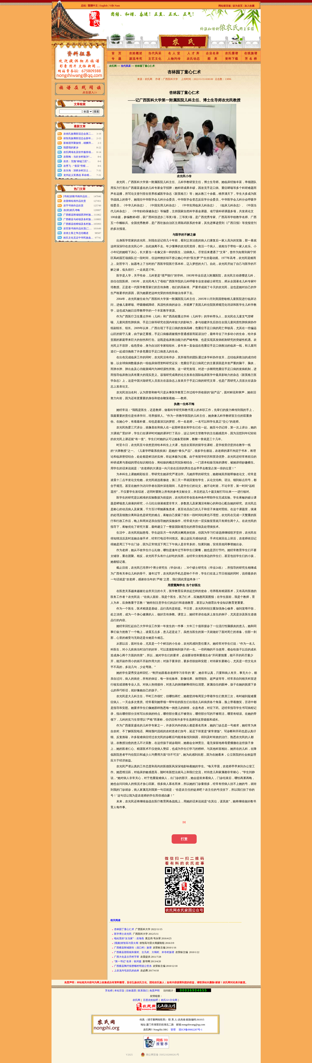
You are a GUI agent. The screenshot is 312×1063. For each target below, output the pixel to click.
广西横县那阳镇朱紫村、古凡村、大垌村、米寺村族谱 (144, 952)
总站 (83, 5)
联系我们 (143, 990)
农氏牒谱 (231, 53)
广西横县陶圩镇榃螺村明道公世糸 (133, 966)
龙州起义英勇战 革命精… (77, 175)
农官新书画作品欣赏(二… (77, 228)
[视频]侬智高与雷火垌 (126, 943)
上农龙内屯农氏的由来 (126, 970)
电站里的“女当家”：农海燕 (129, 938)
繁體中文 (93, 5)
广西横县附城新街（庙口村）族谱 (133, 947)
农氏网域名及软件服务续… (78, 152)
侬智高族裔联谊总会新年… (78, 138)
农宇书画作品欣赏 (73, 205)
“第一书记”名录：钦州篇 (127, 961)
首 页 (117, 53)
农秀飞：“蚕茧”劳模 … (76, 165)
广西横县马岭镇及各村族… (78, 219)
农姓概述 (135, 53)
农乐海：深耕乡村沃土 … (77, 170)
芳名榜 (109, 990)
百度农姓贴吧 (150, 1000)
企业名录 (212, 53)
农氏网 (136, 1000)
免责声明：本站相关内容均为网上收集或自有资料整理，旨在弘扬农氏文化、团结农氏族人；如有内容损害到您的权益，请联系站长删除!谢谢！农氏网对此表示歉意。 (156, 982)
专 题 (117, 58)
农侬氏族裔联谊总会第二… (78, 133)
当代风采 (155, 53)
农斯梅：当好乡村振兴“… (77, 156)
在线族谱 (251, 53)
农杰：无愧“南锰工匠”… (77, 161)
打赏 (184, 839)
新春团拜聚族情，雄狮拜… (78, 142)
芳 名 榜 (251, 58)
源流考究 (135, 58)
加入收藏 (249, 5)
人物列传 (174, 58)
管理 (173, 1029)
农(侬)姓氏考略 (71, 210)
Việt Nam (114, 5)
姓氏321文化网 (169, 1000)
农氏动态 (193, 58)
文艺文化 (155, 58)
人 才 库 (193, 53)
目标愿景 (131, 990)
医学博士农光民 (123, 933)
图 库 (213, 58)
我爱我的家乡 (70, 147)
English (103, 5)
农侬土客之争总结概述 (75, 233)
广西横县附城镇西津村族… (78, 214)
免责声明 (155, 990)
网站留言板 (224, 5)
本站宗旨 (119, 990)
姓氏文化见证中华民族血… (78, 237)
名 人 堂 (174, 53)
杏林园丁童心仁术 (124, 929)
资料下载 (231, 58)
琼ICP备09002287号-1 (190, 1029)
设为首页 (238, 5)
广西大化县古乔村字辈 (126, 956)
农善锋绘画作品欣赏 (74, 200)
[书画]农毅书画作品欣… (76, 196)
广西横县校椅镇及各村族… (78, 223)
